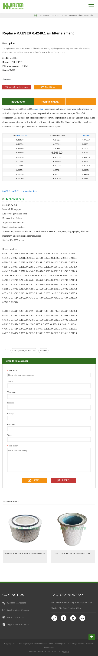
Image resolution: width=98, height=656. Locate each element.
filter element (21, 135)
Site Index (90, 643)
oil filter (86, 135)
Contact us (13, 595)
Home (52, 15)
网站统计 (65, 652)
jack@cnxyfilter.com (18, 87)
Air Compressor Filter (73, 15)
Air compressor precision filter (24, 350)
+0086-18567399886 (18, 603)
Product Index (49, 648)
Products (59, 15)
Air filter (39, 109)
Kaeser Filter (89, 15)
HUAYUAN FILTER (52, 652)
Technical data (50, 101)
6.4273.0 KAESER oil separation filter (19, 191)
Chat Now (50, 87)
